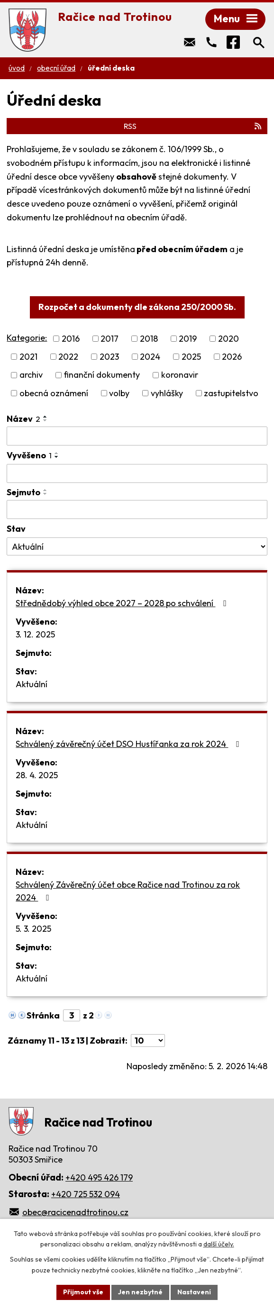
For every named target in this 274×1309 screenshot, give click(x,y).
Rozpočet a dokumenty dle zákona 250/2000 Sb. (137, 306)
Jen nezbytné (140, 1292)
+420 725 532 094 (85, 1194)
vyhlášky (167, 393)
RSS (193, 126)
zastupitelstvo (231, 393)
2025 (191, 356)
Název (23, 418)
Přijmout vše (83, 1292)
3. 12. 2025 (35, 634)
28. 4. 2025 (37, 775)
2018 (149, 338)
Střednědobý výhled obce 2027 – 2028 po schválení (123, 603)
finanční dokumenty (102, 375)
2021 (28, 356)
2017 (109, 338)
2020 (228, 338)
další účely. (218, 1244)
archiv (31, 375)
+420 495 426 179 (99, 1177)
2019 (188, 338)
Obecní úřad (56, 68)
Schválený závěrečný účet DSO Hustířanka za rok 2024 (129, 743)
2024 (150, 356)
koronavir (179, 375)
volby (119, 393)
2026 (232, 356)
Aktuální (31, 684)
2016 (71, 338)
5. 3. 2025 (33, 928)
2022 (68, 356)
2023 (109, 356)
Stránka (43, 1015)
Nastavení (194, 1292)
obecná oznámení (53, 393)
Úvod (17, 68)
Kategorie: (27, 337)
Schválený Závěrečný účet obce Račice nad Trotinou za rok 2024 (128, 891)
